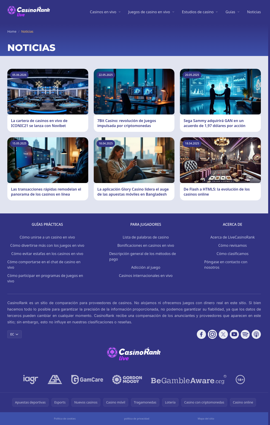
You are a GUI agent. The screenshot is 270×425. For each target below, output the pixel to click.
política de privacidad (136, 418)
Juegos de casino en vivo (149, 11)
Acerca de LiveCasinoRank (232, 237)
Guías (230, 11)
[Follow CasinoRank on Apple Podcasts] (256, 334)
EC (14, 334)
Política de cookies (65, 418)
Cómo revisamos (232, 245)
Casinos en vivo (103, 11)
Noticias (254, 11)
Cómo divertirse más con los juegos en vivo (47, 245)
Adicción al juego (145, 267)
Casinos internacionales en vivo (146, 275)
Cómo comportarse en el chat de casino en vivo (43, 264)
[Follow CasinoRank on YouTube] (234, 334)
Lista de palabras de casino (146, 237)
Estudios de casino (198, 11)
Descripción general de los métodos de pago (142, 256)
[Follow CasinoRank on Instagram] (212, 334)
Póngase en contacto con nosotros (225, 264)
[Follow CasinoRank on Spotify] (245, 334)
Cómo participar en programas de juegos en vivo (45, 278)
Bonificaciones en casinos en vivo (145, 245)
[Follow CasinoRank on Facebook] (201, 334)
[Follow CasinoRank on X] (223, 334)
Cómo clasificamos (233, 253)
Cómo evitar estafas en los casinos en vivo (47, 253)
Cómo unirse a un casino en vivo (47, 237)
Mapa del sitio (206, 418)
